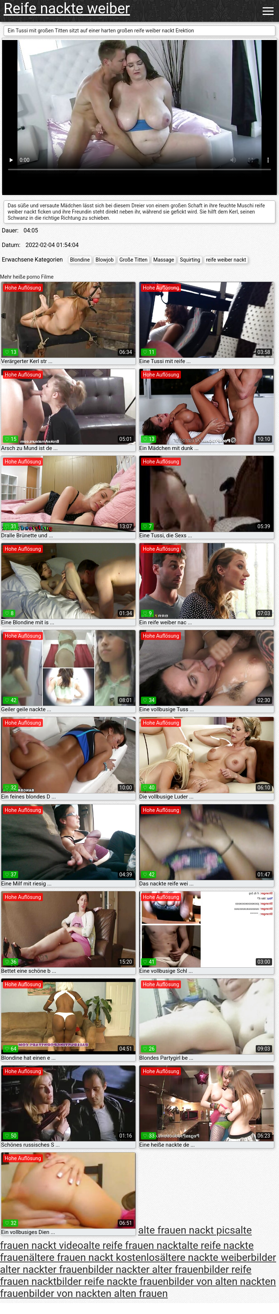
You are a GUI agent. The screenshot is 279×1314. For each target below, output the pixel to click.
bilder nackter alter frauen (146, 1269)
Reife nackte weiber (67, 8)
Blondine (80, 260)
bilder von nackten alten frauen (98, 1293)
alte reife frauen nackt (132, 1245)
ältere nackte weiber (205, 1257)
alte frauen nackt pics (186, 1231)
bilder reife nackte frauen (112, 1281)
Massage (163, 260)
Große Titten (133, 260)
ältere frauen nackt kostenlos (94, 1257)
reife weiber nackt (226, 260)
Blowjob (105, 260)
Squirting (190, 260)
